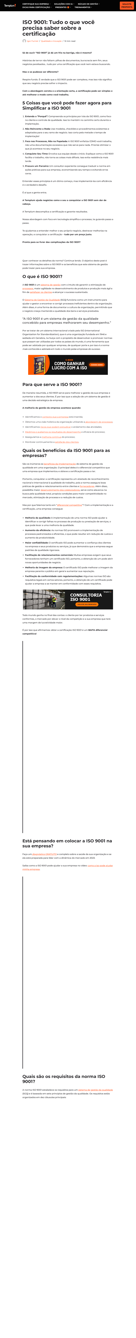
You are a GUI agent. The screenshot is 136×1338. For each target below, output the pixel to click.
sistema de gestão (51, 289)
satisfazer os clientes (41, 296)
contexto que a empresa (55, 423)
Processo (30, 900)
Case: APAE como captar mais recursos (46, 1123)
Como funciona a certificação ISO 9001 (64, 984)
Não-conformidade (35, 920)
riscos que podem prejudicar (55, 433)
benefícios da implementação (60, 471)
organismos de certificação (75, 1159)
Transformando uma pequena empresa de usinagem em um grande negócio (67, 1134)
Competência (32, 930)
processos (27, 293)
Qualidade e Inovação (51, 41)
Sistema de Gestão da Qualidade (42, 304)
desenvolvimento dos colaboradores (60, 498)
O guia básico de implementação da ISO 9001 (68, 653)
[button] (73, 3)
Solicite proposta (126, 5)
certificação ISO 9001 (36, 1008)
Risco (28, 948)
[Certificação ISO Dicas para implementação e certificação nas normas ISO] (10, 6)
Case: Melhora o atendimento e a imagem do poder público (57, 1139)
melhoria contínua (51, 444)
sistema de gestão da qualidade (95, 727)
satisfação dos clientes (67, 449)
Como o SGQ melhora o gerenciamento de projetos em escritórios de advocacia (68, 1129)
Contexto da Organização (39, 882)
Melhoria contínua (35, 895)
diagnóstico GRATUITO (44, 678)
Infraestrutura (32, 953)
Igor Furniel (32, 41)
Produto (29, 909)
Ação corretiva (33, 939)
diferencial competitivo (69, 513)
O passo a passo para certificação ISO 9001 (66, 703)
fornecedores (87, 494)
